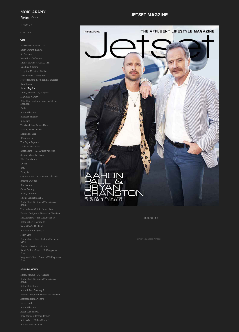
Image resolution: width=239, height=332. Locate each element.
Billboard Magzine (29, 116)
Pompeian (25, 172)
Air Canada (26, 54)
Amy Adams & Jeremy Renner (35, 316)
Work (22, 40)
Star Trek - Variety (29, 97)
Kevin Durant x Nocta (31, 50)
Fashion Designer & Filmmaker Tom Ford (40, 213)
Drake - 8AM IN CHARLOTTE (35, 62)
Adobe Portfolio (154, 239)
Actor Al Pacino (28, 112)
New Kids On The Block (32, 226)
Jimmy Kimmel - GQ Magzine (34, 92)
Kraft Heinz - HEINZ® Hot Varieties (37, 151)
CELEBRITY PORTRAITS (29, 269)
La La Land (26, 303)
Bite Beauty (26, 185)
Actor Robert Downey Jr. (32, 222)
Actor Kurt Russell (29, 311)
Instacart (25, 121)
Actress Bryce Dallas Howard (34, 320)
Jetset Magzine (27, 88)
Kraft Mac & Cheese (30, 146)
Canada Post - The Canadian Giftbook (39, 176)
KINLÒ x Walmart (29, 159)
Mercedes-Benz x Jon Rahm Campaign (39, 79)
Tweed (23, 163)
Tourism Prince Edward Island (35, 125)
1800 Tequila (26, 84)
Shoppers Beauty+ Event (32, 155)
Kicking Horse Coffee (30, 129)
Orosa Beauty (27, 189)
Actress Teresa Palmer (31, 324)
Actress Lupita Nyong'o (32, 230)
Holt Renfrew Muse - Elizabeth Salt (37, 217)
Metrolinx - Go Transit (31, 58)
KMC (22, 168)
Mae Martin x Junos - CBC (33, 45)
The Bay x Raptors (29, 142)
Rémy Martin (27, 138)
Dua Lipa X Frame (29, 67)
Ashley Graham (28, 193)
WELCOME (26, 25)
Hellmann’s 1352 (28, 133)
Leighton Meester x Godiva (33, 71)
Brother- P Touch (28, 180)
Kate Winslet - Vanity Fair (33, 75)
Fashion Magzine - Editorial (33, 246)
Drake (23, 108)
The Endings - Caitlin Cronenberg (37, 209)
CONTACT (25, 32)
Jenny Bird (25, 234)
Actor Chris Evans (29, 286)
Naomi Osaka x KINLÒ (31, 198)
